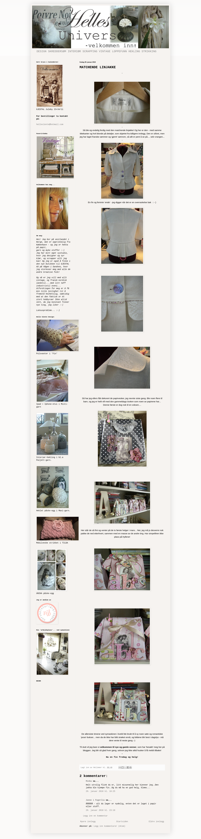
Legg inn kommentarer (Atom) (109, 826)
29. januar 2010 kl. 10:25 (100, 791)
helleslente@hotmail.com (49, 124)
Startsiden (122, 821)
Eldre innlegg (156, 821)
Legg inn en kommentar (95, 816)
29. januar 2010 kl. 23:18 (100, 810)
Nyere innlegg (87, 821)
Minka (89, 781)
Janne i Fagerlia (95, 800)
